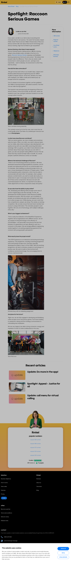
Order (3, 498)
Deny (63, 553)
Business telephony (6, 478)
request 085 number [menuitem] (35, 439)
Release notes (4, 520)
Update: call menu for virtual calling (43, 397)
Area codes (4, 486)
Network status (5, 516)
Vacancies (39, 486)
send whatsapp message (9, 541)
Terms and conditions (6, 513)
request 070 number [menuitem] (35, 447)
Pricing (2, 494)
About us (38, 482)
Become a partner (5, 509)
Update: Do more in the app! (42, 372)
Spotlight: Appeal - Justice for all (43, 385)
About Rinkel (11, 6)
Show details (63, 557)
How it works (4, 482)
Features (3, 490)
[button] (64, 2)
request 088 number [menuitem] (35, 443)
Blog (17, 6)
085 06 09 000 (6, 537)
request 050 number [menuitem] (35, 455)
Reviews (38, 478)
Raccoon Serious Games (19, 55)
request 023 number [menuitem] (35, 451)
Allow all (63, 548)
